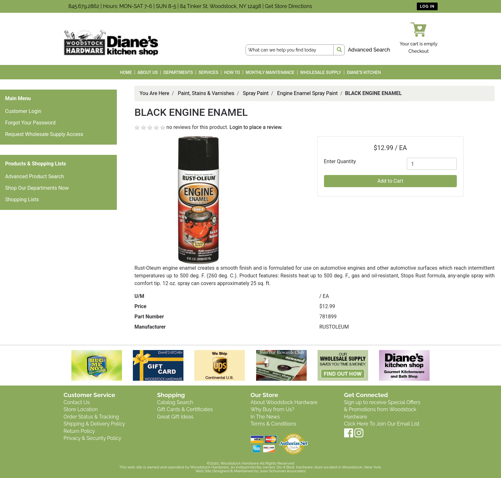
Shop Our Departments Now (37, 188)
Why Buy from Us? (273, 409)
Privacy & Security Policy (92, 438)
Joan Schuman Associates (283, 471)
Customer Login (23, 111)
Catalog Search (175, 402)
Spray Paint (256, 93)
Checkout (418, 51)
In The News (265, 417)
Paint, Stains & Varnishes (206, 93)
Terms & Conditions (273, 424)
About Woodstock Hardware (284, 402)
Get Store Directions (288, 6)
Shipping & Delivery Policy (94, 424)
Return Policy (79, 431)
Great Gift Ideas (175, 417)
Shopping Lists (22, 199)
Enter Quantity (340, 161)
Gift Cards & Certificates (185, 409)
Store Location (81, 409)
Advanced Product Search (34, 176)
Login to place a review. (256, 127)
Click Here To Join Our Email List (382, 424)
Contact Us (77, 402)
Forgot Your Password (30, 123)
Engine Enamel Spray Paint (307, 93)
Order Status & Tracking (91, 417)
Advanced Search (369, 50)
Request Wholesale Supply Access (44, 134)
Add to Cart (390, 181)
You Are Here (154, 93)
